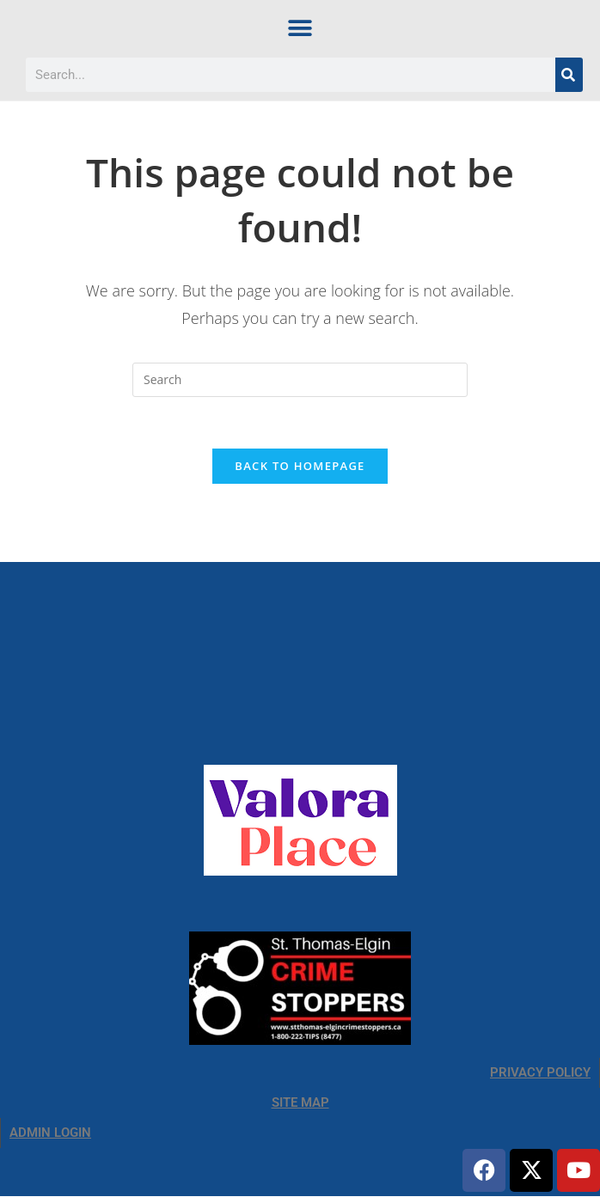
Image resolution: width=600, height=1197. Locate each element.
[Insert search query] (300, 380)
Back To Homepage (299, 466)
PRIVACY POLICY (540, 1073)
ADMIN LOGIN (50, 1133)
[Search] (569, 75)
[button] (300, 28)
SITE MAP (300, 1103)
